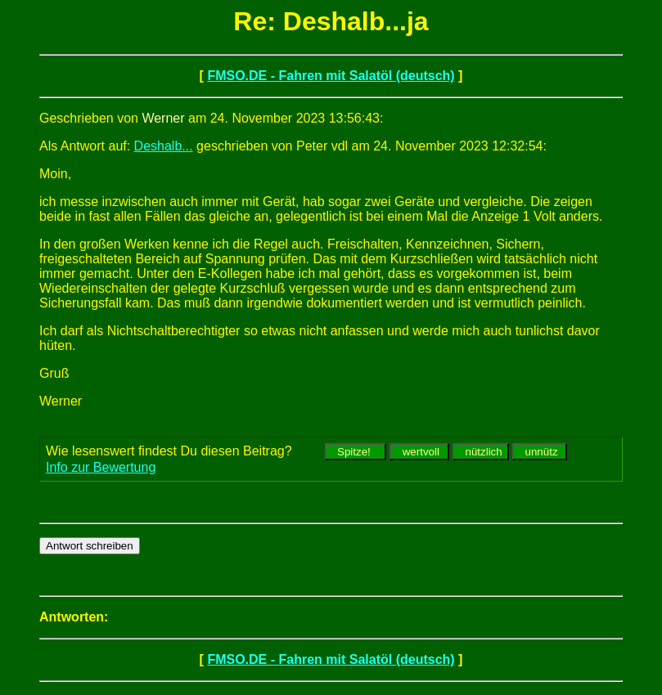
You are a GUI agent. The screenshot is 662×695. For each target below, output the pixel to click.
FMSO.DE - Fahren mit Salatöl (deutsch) (330, 76)
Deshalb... (163, 146)
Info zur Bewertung (100, 467)
